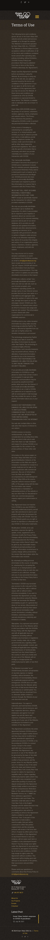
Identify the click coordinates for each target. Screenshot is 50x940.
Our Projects (15, 901)
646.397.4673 (18, 893)
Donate (13, 903)
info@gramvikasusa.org (28, 261)
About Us (14, 898)
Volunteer (14, 906)
